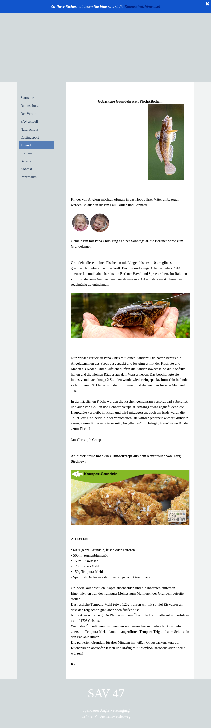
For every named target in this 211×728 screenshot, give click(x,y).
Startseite (27, 98)
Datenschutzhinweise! (142, 6)
